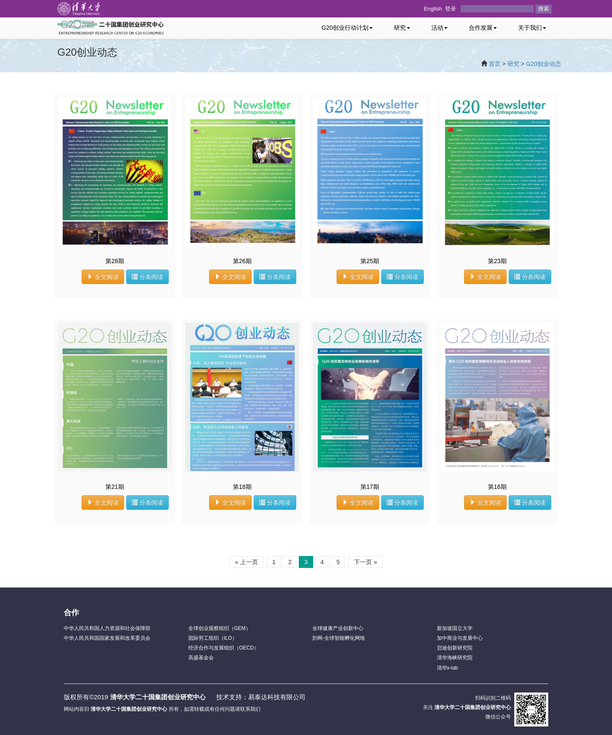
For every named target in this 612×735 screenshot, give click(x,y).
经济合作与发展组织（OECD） (223, 648)
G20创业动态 (543, 63)
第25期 (369, 261)
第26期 (242, 261)
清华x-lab (447, 668)
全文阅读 (103, 276)
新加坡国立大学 (455, 628)
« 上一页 (246, 562)
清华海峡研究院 (455, 658)
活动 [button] (439, 27)
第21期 (114, 486)
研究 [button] (402, 27)
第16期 (497, 486)
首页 (495, 63)
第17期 (369, 486)
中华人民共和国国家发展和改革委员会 (107, 638)
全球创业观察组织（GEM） (219, 628)
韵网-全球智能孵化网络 (338, 638)
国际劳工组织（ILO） (212, 638)
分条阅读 (147, 276)
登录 (450, 9)
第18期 (242, 486)
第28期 (114, 261)
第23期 (497, 261)
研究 (513, 63)
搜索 (543, 9)
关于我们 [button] (532, 27)
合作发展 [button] (483, 27)
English (433, 9)
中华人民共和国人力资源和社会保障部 (107, 628)
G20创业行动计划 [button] (347, 27)
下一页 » (365, 562)
